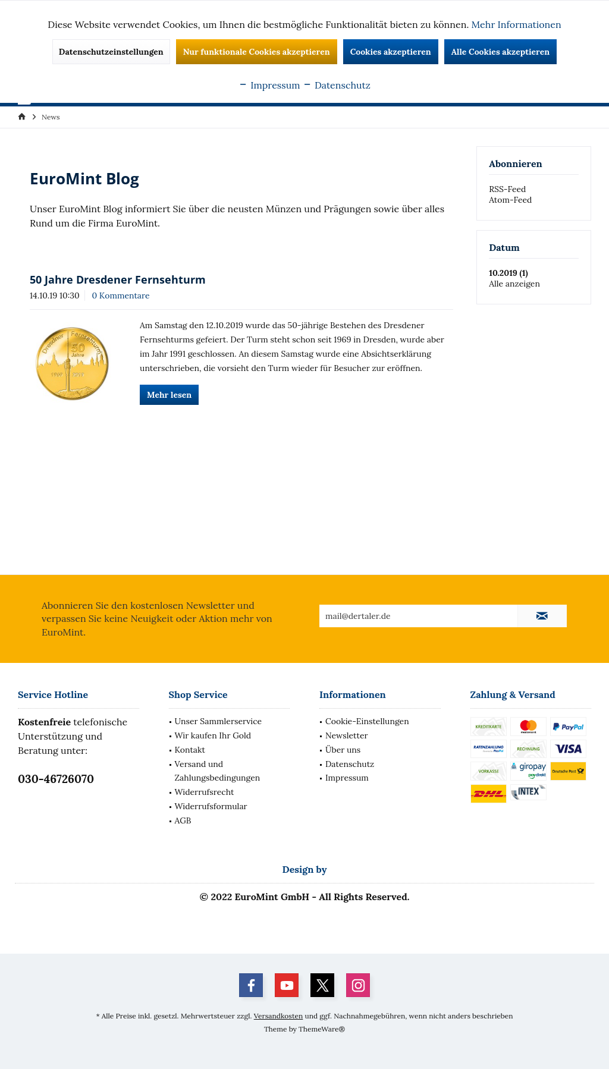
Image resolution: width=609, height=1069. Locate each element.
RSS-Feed (507, 189)
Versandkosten (278, 1015)
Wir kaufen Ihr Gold (213, 735)
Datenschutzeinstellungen (111, 51)
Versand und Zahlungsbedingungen (217, 771)
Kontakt (190, 749)
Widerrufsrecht (204, 792)
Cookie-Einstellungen (367, 721)
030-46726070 (56, 779)
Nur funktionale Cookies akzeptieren (256, 51)
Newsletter (346, 735)
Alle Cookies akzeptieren (500, 51)
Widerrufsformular (211, 806)
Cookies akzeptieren (390, 51)
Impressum (347, 777)
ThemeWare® (322, 1028)
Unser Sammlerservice (218, 721)
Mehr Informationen (516, 24)
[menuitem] (51, 116)
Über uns (342, 749)
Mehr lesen (169, 394)
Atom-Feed (510, 199)
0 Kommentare (120, 295)
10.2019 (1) (508, 273)
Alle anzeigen (514, 283)
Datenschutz (349, 764)
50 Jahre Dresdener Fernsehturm (118, 279)
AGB (183, 820)
